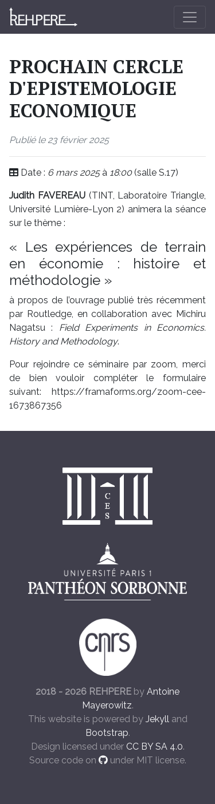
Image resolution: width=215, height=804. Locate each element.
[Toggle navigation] (190, 17)
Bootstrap (106, 732)
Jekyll (157, 719)
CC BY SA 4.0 (154, 746)
